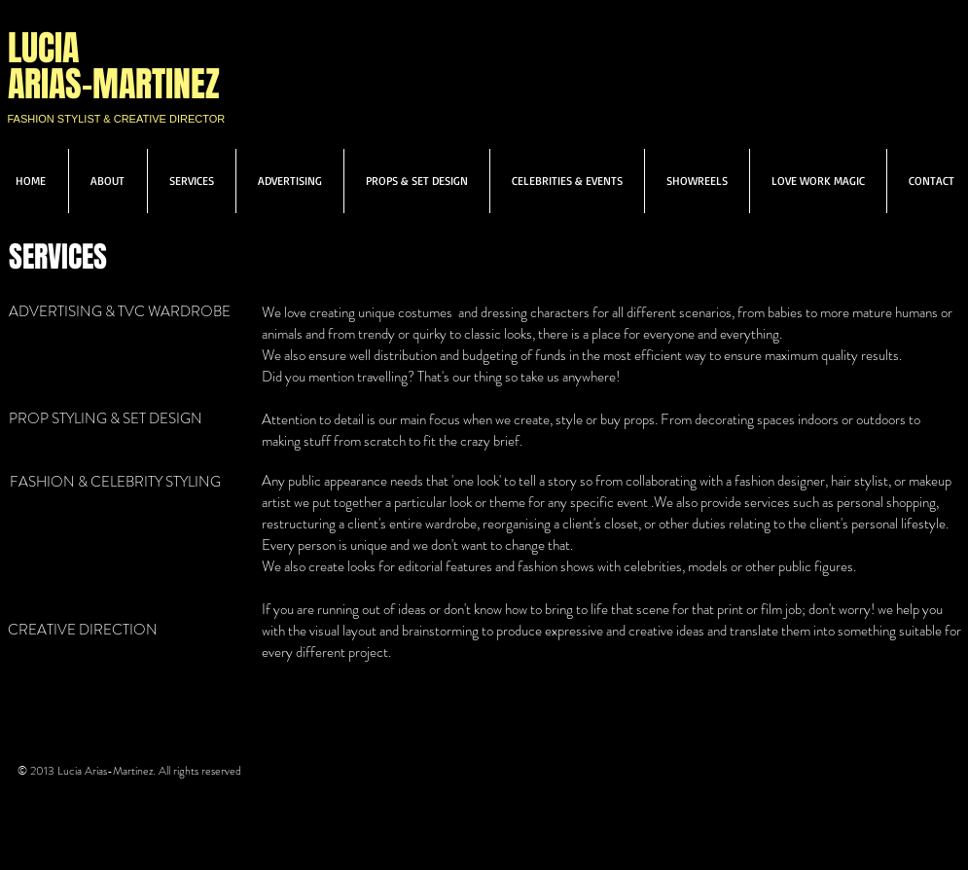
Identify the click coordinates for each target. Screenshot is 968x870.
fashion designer (780, 480)
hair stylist (859, 480)
